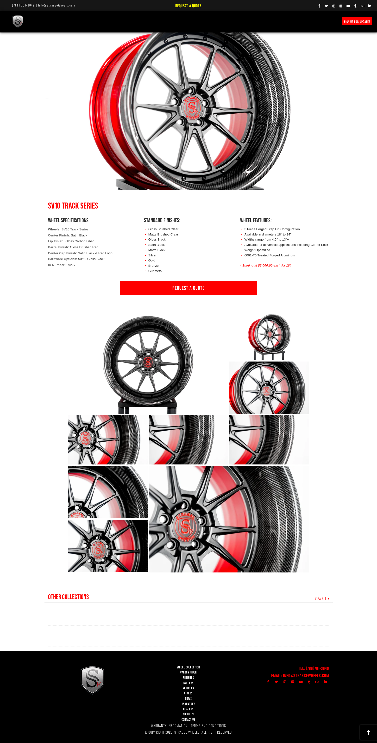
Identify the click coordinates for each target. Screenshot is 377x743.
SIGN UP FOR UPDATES (357, 22)
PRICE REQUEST (188, 21)
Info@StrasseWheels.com (56, 5)
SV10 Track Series (74, 229)
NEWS (167, 21)
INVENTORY (214, 21)
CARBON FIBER (188, 672)
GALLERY (188, 683)
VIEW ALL (322, 599)
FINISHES (101, 21)
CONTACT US (188, 719)
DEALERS (188, 709)
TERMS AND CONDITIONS (208, 725)
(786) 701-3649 (23, 5)
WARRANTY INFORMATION (169, 725)
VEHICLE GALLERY (126, 21)
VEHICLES (188, 688)
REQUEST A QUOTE (188, 288)
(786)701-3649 (317, 668)
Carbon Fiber (78, 21)
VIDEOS (150, 21)
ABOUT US (188, 714)
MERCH (233, 21)
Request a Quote (188, 5)
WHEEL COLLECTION (48, 21)
